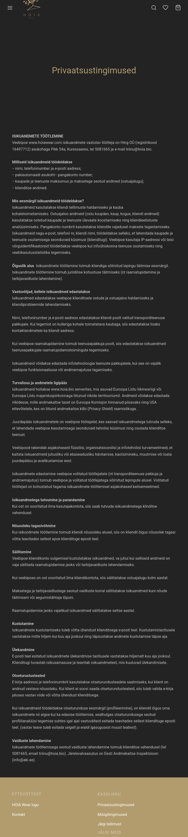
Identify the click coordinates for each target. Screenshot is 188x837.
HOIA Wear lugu (25, 805)
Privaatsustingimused (116, 805)
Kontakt (18, 814)
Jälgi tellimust (109, 824)
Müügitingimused (112, 814)
